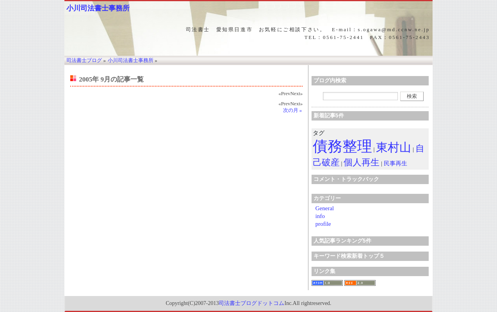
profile (323, 224)
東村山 (393, 147)
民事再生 (395, 163)
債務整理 (342, 146)
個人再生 (361, 162)
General (324, 208)
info (320, 216)
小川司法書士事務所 (98, 8)
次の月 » (292, 110)
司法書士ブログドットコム (251, 303)
